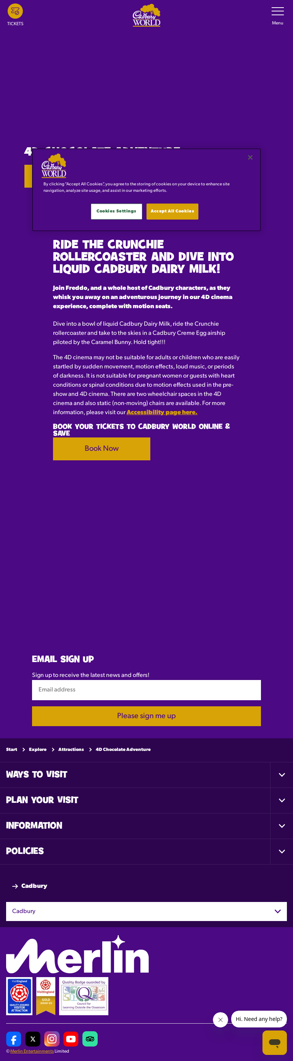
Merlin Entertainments (32, 1052)
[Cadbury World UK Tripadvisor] (90, 1039)
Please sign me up (146, 716)
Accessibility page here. (162, 413)
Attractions (71, 750)
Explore (38, 750)
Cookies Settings (116, 211)
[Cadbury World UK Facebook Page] (13, 1039)
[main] (146, 189)
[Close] (250, 157)
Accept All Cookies (172, 211)
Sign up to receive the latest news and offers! (91, 676)
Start (11, 750)
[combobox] (146, 911)
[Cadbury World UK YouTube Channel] (71, 1039)
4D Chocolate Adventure (123, 750)
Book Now (102, 449)
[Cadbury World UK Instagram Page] (52, 1039)
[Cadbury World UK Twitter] (32, 1039)
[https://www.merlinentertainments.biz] (77, 955)
